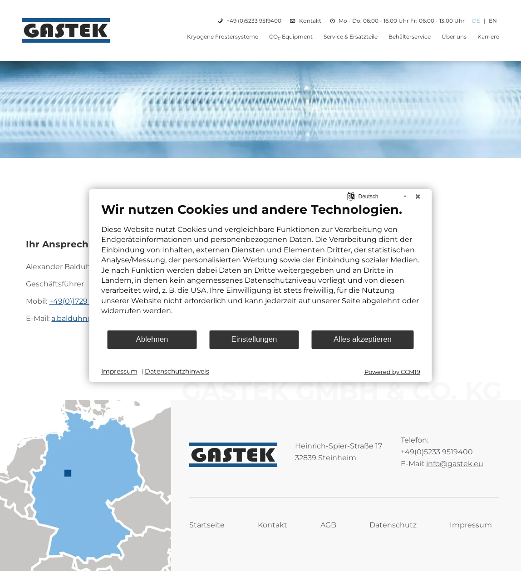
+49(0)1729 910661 (81, 301)
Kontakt (310, 21)
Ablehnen (152, 339)
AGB (328, 525)
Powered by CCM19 (392, 371)
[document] (260, 265)
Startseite (207, 525)
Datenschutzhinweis (177, 371)
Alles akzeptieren (363, 339)
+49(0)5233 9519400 (437, 452)
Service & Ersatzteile (351, 36)
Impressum (471, 525)
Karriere (488, 36)
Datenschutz (393, 525)
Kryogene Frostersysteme (222, 36)
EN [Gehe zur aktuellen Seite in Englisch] (493, 21)
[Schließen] (418, 196)
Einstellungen (254, 339)
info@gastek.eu (454, 463)
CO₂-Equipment (291, 36)
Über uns (454, 36)
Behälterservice (409, 36)
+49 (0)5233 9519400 (253, 21)
